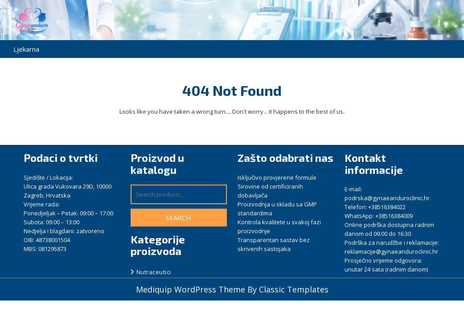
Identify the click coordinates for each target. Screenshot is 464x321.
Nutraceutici (153, 272)
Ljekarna (26, 49)
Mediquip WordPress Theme (191, 289)
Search (178, 217)
